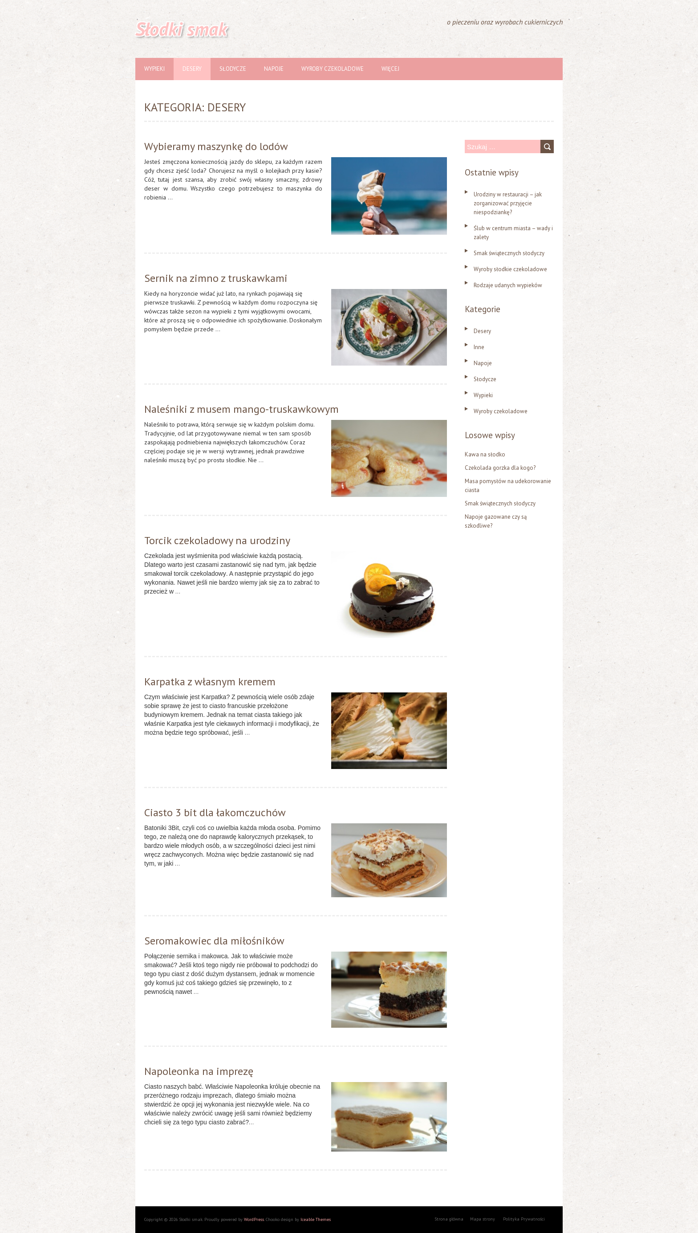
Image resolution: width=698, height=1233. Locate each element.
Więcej (390, 69)
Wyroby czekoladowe (332, 69)
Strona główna (448, 1219)
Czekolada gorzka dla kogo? (500, 468)
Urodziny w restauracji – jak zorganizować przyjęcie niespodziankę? (508, 203)
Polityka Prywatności (524, 1219)
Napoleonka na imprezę (198, 1071)
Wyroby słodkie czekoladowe (510, 269)
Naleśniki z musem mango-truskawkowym (241, 409)
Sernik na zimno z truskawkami (216, 278)
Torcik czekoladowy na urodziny (217, 540)
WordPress (254, 1219)
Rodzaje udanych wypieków (508, 285)
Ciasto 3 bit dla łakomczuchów (215, 812)
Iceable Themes (315, 1219)
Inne (479, 347)
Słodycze (232, 69)
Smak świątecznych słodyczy (509, 253)
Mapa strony (482, 1219)
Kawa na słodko (485, 454)
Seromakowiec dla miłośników (214, 941)
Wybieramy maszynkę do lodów (216, 146)
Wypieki (154, 69)
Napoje (274, 69)
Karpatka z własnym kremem (210, 681)
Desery (192, 69)
